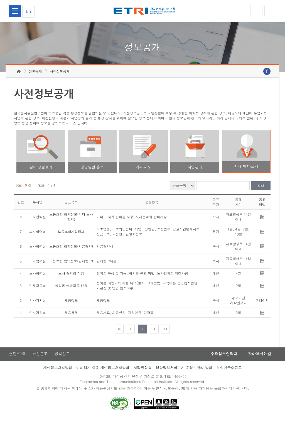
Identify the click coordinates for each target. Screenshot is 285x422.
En (28, 11)
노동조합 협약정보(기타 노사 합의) (71, 219)
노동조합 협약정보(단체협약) (71, 263)
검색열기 (270, 11)
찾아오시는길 (259, 356)
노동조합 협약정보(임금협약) (71, 249)
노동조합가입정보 (71, 234)
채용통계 (71, 315)
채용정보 (71, 303)
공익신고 (62, 356)
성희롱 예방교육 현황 (71, 288)
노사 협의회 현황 (71, 276)
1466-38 (179, 379)
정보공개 (35, 74)
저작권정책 (142, 370)
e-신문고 (40, 356)
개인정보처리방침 (57, 370)
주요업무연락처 (222, 356)
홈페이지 (262, 303)
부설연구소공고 (229, 370)
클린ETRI (17, 356)
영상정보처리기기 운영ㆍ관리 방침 (184, 370)
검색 (260, 188)
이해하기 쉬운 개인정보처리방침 (102, 370)
